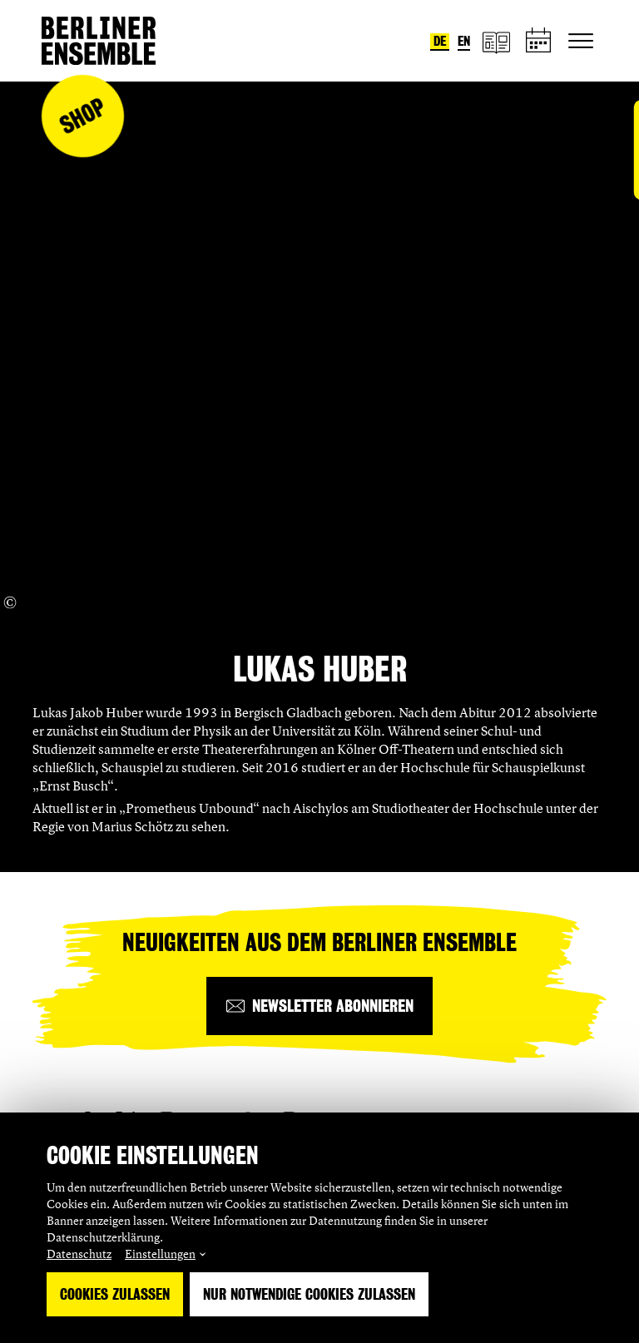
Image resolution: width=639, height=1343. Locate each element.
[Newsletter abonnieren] (319, 1006)
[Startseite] (99, 41)
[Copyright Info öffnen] (10, 602)
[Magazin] (495, 41)
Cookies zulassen (115, 1294)
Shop (82, 116)
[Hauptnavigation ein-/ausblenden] (580, 40)
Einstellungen (160, 1253)
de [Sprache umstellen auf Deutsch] (439, 41)
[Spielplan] (539, 41)
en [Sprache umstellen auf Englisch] (464, 41)
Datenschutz (79, 1253)
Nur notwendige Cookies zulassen (309, 1294)
